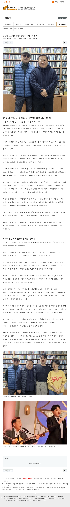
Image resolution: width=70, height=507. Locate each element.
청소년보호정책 (38, 478)
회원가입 (62, 2)
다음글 (10, 43)
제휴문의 (11, 478)
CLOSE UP (51, 24)
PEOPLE (19, 24)
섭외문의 (47, 478)
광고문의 (53, 478)
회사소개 (5, 478)
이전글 (5, 43)
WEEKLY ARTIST (8, 28)
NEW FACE (8, 24)
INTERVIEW (40, 24)
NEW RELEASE (18, 28)
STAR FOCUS (62, 24)
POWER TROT (29, 24)
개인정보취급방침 (27, 478)
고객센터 (60, 478)
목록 (65, 43)
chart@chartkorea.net (7, 486)
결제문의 (6, 481)
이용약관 (18, 478)
